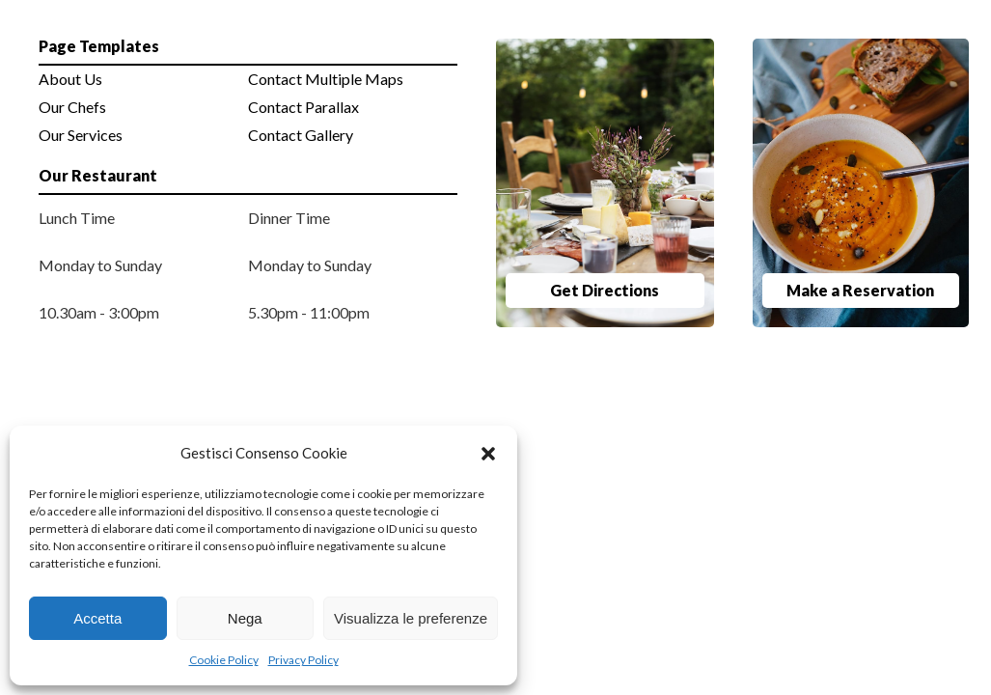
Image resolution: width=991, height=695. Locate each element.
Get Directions (604, 290)
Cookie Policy (224, 660)
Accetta (97, 618)
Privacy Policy (303, 660)
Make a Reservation (860, 290)
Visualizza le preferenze (410, 618)
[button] (488, 453)
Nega (245, 618)
